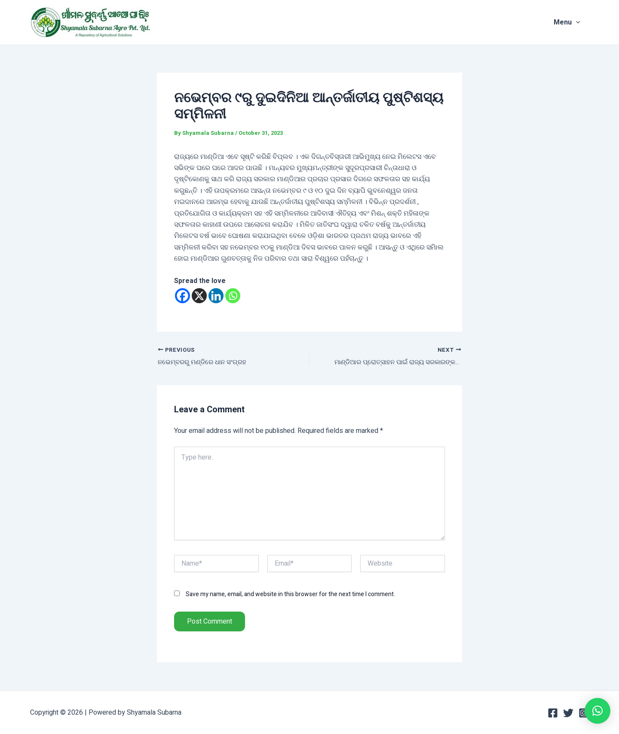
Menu (575, 22)
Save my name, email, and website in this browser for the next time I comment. (290, 594)
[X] (199, 295)
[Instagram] (584, 713)
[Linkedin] (216, 295)
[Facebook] (182, 295)
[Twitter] (568, 713)
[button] (597, 711)
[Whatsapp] (232, 295)
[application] (584, 22)
